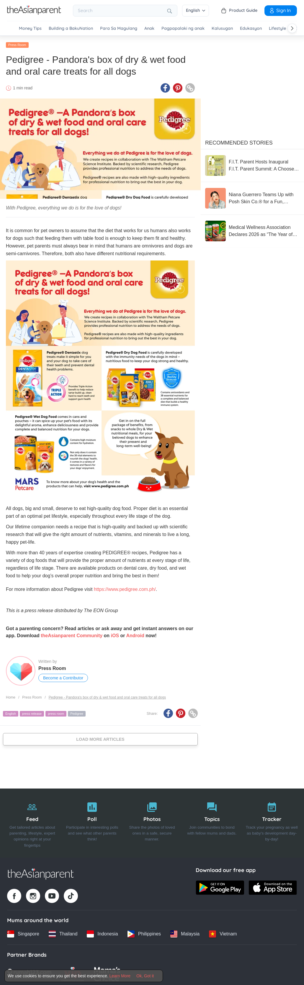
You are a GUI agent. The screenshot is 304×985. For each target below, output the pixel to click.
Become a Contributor (63, 676)
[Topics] (211, 822)
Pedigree (76, 712)
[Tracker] (271, 822)
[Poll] (92, 822)
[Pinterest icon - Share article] (177, 86)
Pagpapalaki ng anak (183, 28)
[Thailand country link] (63, 932)
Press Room (17, 43)
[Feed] (32, 822)
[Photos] (152, 822)
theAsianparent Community (71, 634)
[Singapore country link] (23, 932)
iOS (115, 634)
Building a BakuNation (71, 28)
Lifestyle (277, 28)
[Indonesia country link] (102, 932)
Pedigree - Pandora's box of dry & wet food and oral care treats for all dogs (107, 696)
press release (32, 712)
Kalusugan (222, 28)
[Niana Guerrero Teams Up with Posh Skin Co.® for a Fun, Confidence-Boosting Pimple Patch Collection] (252, 196)
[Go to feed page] (34, 13)
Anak (149, 28)
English (195, 10)
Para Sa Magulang (118, 28)
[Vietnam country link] (223, 932)
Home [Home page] (10, 696)
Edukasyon (251, 28)
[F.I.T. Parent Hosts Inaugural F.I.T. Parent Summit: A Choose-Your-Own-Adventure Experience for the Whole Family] (252, 164)
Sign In (280, 10)
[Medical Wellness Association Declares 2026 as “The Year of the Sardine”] (252, 229)
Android (135, 634)
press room (56, 712)
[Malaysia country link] (185, 932)
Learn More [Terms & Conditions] (120, 975)
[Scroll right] (292, 28)
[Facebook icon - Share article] (165, 86)
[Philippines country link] (144, 932)
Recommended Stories (239, 141)
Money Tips (30, 28)
